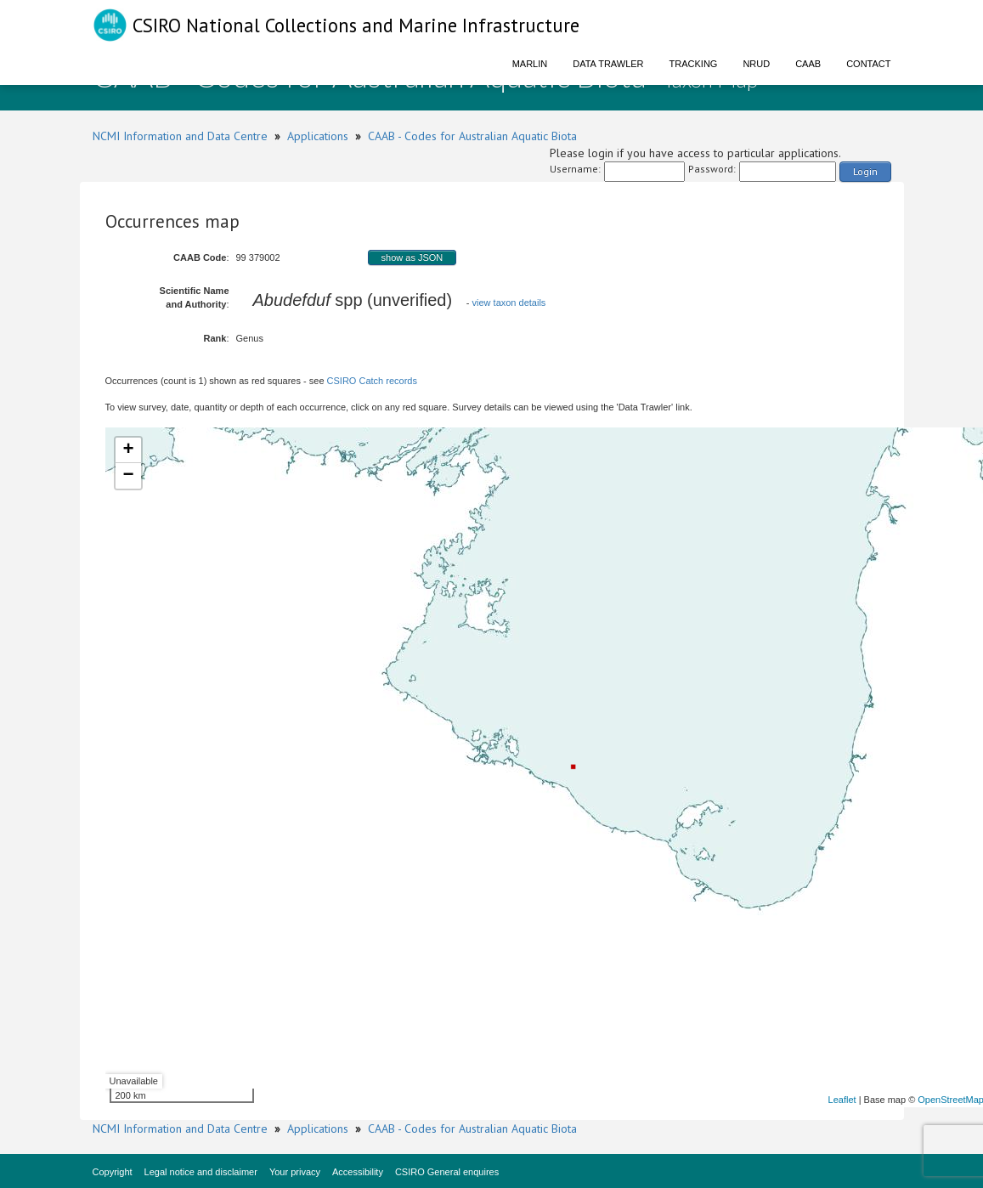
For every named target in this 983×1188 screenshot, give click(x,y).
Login (865, 171)
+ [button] (127, 450)
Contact (868, 64)
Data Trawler (608, 64)
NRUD (756, 64)
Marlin (530, 64)
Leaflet (842, 1100)
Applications (317, 136)
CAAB (808, 64)
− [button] (127, 476)
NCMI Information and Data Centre (180, 136)
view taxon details (509, 302)
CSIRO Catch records (372, 381)
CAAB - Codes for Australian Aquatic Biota (472, 136)
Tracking (693, 64)
